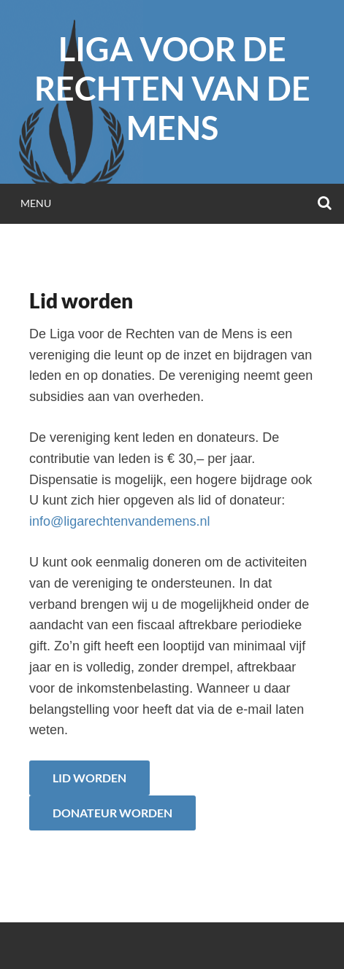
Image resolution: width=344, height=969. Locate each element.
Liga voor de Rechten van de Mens (172, 88)
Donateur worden (112, 813)
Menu (35, 203)
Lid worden (89, 778)
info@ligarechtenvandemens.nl (119, 521)
